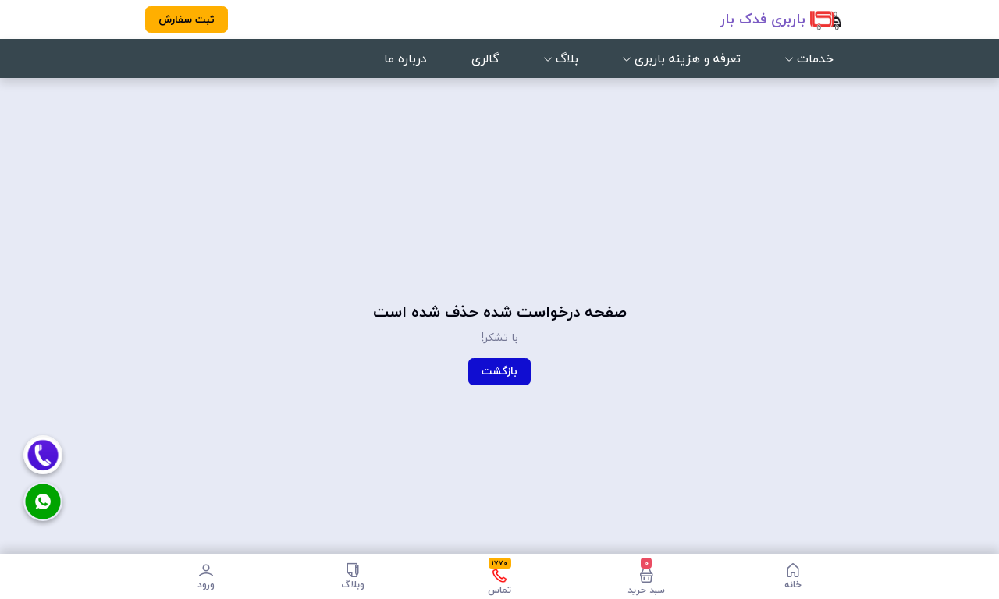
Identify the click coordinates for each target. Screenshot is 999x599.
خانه (793, 576)
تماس (499, 576)
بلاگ (561, 58)
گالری (485, 58)
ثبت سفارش (186, 19)
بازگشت (499, 371)
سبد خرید (646, 576)
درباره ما (405, 58)
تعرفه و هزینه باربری (682, 58)
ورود (206, 576)
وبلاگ (352, 576)
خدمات (809, 58)
